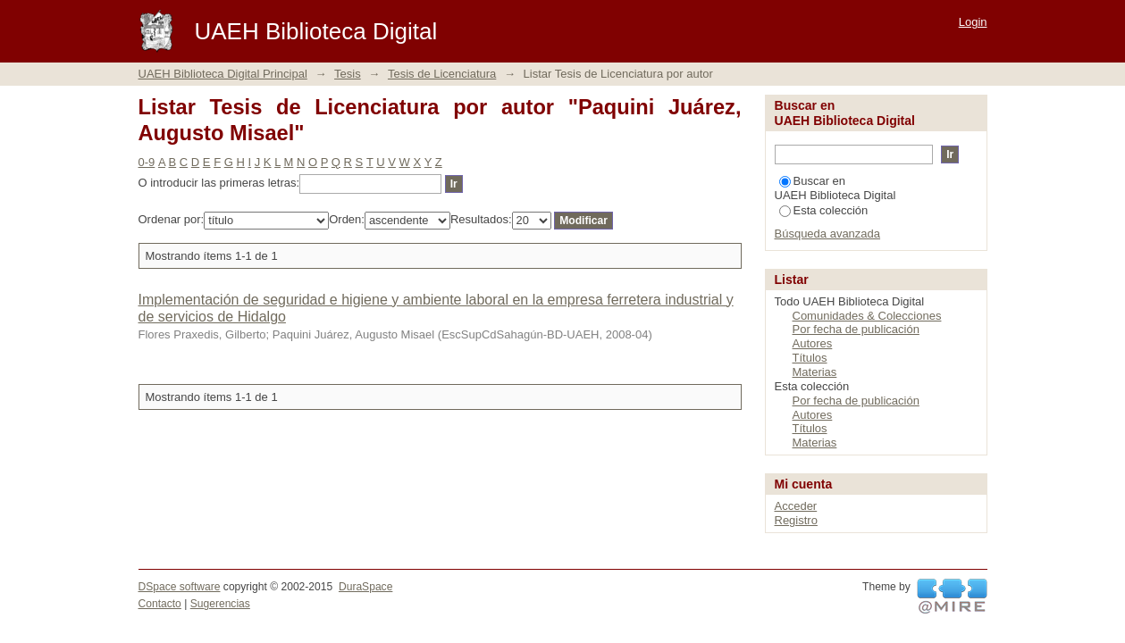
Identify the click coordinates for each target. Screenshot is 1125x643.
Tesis (347, 73)
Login (973, 22)
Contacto (160, 603)
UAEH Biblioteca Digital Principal (223, 73)
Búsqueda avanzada (828, 233)
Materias (815, 372)
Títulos (810, 357)
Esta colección (824, 210)
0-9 (147, 162)
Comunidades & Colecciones (867, 315)
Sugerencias (220, 603)
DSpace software (180, 586)
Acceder (796, 506)
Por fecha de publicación (856, 329)
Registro (796, 520)
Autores (813, 343)
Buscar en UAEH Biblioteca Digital (835, 188)
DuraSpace (365, 586)
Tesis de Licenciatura (442, 73)
